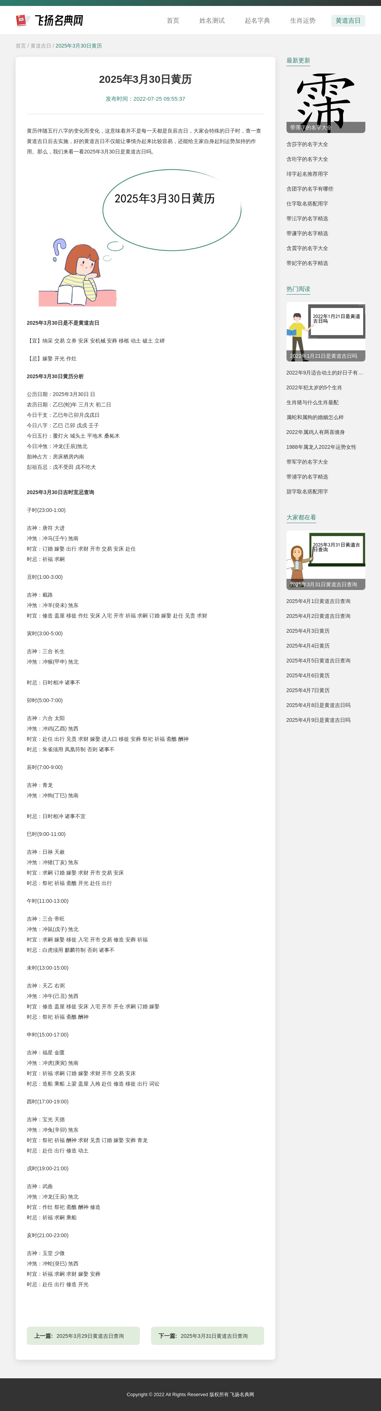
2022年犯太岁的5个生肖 (314, 387)
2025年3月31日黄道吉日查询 (214, 1336)
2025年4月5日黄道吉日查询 (318, 661)
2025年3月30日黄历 (78, 46)
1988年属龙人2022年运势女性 (321, 447)
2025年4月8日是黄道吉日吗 (318, 705)
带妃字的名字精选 (307, 263)
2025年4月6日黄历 (308, 675)
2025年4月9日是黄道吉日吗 (318, 720)
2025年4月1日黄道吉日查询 (318, 601)
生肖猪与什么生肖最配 (312, 402)
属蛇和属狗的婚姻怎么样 (315, 417)
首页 (173, 20)
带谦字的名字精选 (307, 233)
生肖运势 (303, 20)
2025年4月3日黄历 (308, 631)
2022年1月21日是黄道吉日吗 (324, 356)
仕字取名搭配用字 (307, 204)
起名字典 (257, 20)
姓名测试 (212, 20)
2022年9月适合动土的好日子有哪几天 (330, 373)
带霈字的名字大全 (311, 127)
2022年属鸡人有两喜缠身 (315, 432)
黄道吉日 (348, 20)
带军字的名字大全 (307, 462)
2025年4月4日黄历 (308, 646)
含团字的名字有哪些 (309, 189)
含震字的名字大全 (307, 248)
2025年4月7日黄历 (308, 690)
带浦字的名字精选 (307, 477)
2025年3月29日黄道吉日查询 (90, 1336)
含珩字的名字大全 (307, 159)
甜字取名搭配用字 (307, 491)
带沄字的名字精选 (307, 218)
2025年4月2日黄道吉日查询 (318, 616)
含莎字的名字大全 (307, 144)
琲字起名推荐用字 (307, 174)
